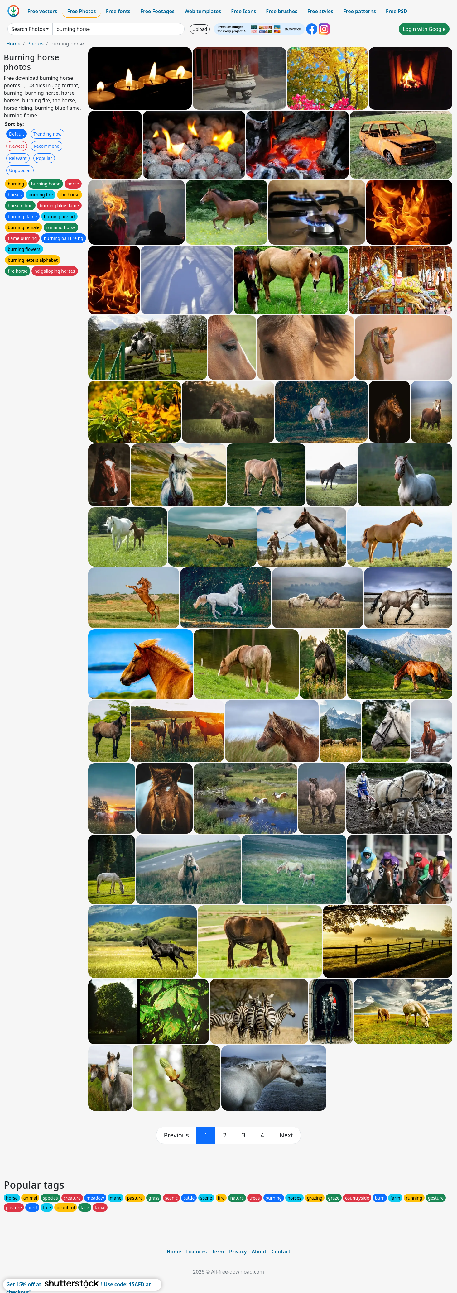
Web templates (203, 11)
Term (218, 1251)
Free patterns (359, 11)
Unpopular (20, 170)
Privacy (238, 1251)
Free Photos (81, 11)
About (259, 1251)
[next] (286, 1135)
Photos (35, 43)
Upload (199, 29)
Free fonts (118, 11)
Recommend (47, 146)
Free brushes (281, 11)
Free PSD (396, 11)
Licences (196, 1251)
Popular (44, 158)
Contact (281, 1251)
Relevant (18, 158)
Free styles (320, 11)
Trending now (47, 134)
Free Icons (243, 11)
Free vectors (42, 11)
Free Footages (157, 11)
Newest (16, 146)
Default (16, 134)
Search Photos (28, 29)
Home (13, 43)
